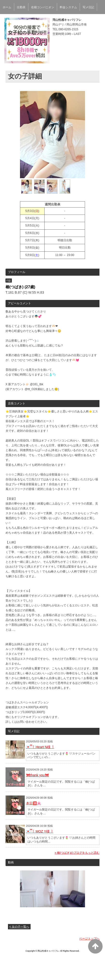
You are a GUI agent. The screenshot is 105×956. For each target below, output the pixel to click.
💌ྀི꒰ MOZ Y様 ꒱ (39, 831)
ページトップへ (89, 938)
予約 (20, 20)
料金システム (68, 7)
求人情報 (48, 20)
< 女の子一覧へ (19, 926)
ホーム (7, 7)
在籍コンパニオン (42, 7)
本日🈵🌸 (33, 803)
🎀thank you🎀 (37, 775)
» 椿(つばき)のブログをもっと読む (77, 852)
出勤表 (21, 7)
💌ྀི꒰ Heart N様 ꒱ (40, 747)
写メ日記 (88, 7)
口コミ (7, 20)
